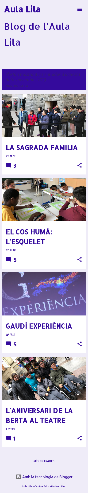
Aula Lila (22, 9)
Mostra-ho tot (18, 85)
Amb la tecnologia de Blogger (44, 477)
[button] (79, 166)
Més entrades (44, 461)
